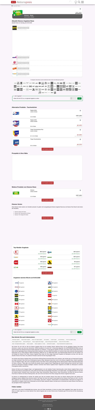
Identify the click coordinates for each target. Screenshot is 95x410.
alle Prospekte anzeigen (47, 183)
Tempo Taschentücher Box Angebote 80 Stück (64, 343)
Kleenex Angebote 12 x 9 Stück (40, 343)
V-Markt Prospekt (53, 339)
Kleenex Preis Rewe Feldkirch (64, 341)
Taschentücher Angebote (51, 343)
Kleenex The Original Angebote (37, 339)
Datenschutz (50, 404)
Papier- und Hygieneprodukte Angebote (18, 343)
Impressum (44, 404)
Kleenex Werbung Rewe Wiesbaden (51, 341)
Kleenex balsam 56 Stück (20, 211)
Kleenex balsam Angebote (25, 339)
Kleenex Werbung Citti (27, 341)
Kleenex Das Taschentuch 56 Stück (22, 213)
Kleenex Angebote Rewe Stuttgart (38, 341)
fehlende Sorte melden (48, 218)
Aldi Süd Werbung (61, 339)
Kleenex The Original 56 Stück (21, 214)
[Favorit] (80, 9)
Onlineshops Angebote (16, 339)
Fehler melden (47, 396)
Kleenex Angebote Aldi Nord (16, 341)
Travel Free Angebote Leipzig (71, 339)
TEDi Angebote (46, 339)
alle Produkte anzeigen (47, 149)
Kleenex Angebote (30, 343)
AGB (47, 404)
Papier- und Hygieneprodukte (35, 369)
